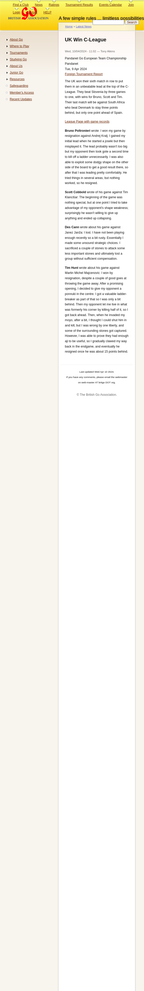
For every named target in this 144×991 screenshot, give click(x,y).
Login (16, 12)
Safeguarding (19, 86)
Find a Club (20, 5)
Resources (17, 79)
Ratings (54, 5)
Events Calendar (110, 5)
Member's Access (22, 92)
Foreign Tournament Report (84, 74)
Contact (31, 12)
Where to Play (19, 46)
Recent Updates (21, 99)
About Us (16, 66)
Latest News (83, 26)
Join (131, 5)
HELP (48, 12)
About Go (16, 39)
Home (69, 26)
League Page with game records (87, 121)
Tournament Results (79, 5)
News (38, 5)
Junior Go (16, 72)
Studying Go (18, 59)
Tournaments (18, 53)
